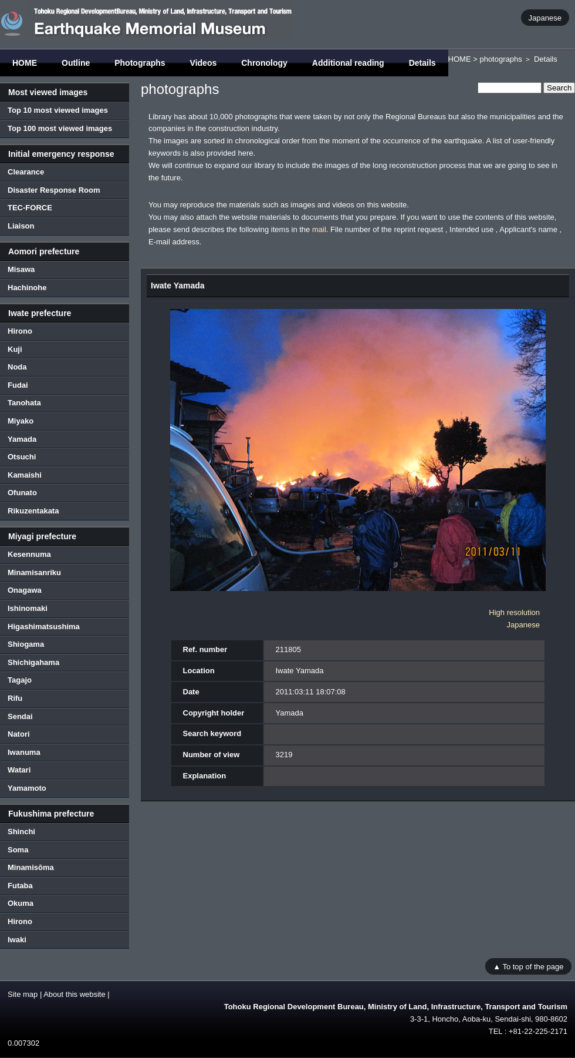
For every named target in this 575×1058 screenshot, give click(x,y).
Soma (18, 849)
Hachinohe (27, 287)
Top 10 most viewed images (58, 110)
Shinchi (21, 831)
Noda (17, 366)
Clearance (26, 171)
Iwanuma (24, 752)
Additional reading (348, 63)
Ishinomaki (28, 608)
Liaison (21, 225)
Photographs (139, 63)
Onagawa (25, 590)
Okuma (20, 903)
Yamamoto (27, 788)
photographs (500, 59)
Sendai (20, 716)
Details (422, 63)
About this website (74, 994)
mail (319, 229)
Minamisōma (31, 867)
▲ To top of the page (528, 966)
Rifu (15, 698)
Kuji (15, 349)
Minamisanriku (34, 572)
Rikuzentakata (33, 510)
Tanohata (24, 402)
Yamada (22, 439)
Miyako (20, 421)
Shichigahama (33, 662)
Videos (203, 63)
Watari (19, 769)
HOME (24, 63)
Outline (76, 63)
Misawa (21, 269)
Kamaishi (25, 475)
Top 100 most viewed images (60, 128)
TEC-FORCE (30, 207)
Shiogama (26, 644)
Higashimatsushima (44, 626)
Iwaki (17, 939)
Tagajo (20, 680)
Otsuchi (22, 456)
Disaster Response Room (54, 190)
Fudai (18, 385)
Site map (23, 994)
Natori (19, 734)
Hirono (20, 331)
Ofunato (22, 492)
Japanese (545, 17)
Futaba (20, 885)
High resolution (514, 612)
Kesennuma (29, 554)
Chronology (264, 63)
